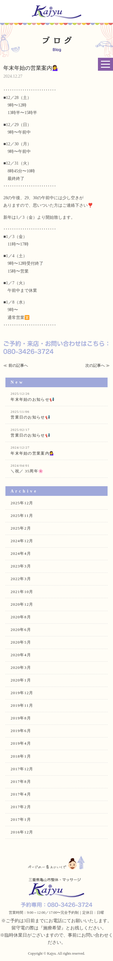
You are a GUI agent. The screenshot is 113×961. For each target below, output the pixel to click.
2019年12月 (22, 693)
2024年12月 (22, 541)
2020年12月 (22, 604)
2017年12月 (22, 769)
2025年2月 (21, 528)
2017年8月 (21, 781)
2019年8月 (21, 718)
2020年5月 (21, 642)
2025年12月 (22, 503)
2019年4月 (21, 743)
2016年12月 (22, 832)
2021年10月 (22, 591)
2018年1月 (21, 756)
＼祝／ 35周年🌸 (56, 468)
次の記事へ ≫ (97, 365)
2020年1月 (21, 680)
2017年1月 (21, 819)
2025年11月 (22, 515)
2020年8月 (21, 617)
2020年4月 (21, 655)
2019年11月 (22, 705)
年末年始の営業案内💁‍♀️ (56, 450)
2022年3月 (21, 578)
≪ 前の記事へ (15, 365)
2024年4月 (21, 553)
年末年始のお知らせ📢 (56, 396)
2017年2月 (21, 807)
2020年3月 (21, 667)
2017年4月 (21, 794)
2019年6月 (21, 730)
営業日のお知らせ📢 (56, 414)
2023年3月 (21, 566)
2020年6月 (21, 629)
